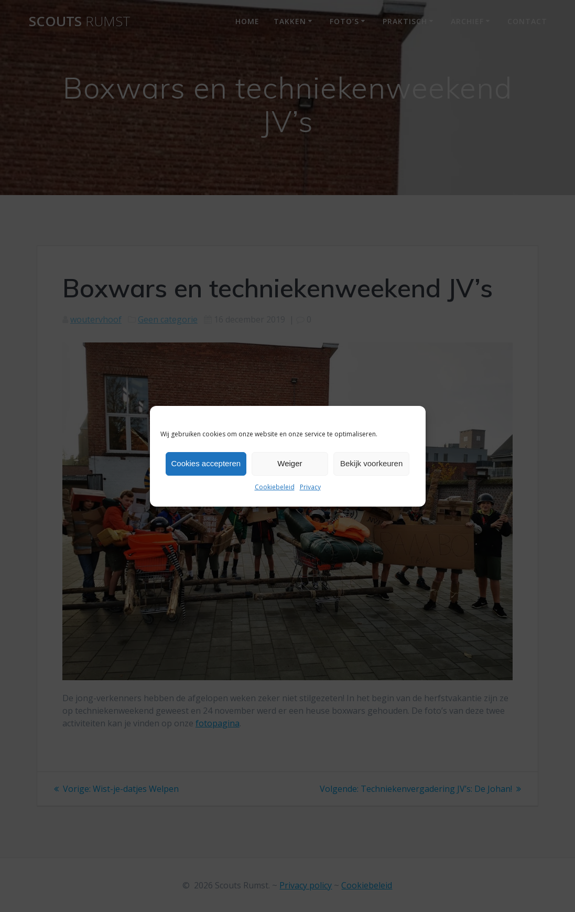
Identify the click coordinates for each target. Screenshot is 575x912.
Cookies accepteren (206, 463)
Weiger (289, 463)
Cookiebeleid (275, 486)
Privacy (310, 486)
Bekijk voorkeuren (371, 463)
